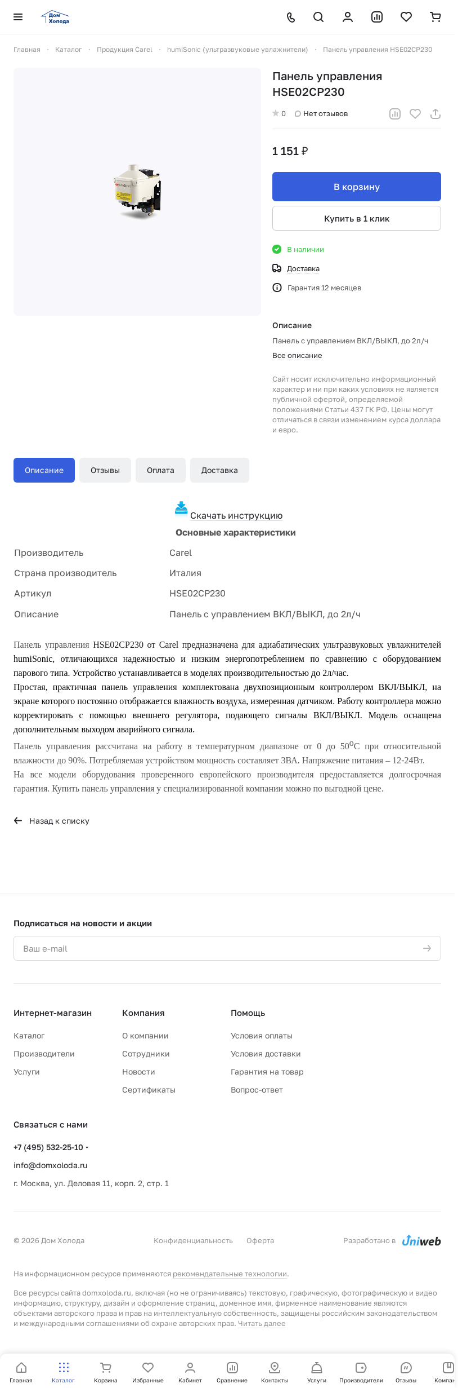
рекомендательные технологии (230, 1273)
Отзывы (105, 470)
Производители (44, 1053)
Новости (138, 1071)
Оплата (160, 470)
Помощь (248, 1012)
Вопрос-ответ (257, 1089)
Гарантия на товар (267, 1071)
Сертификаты (149, 1089)
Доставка (219, 470)
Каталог (29, 1035)
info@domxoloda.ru (50, 1165)
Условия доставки (266, 1053)
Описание (44, 470)
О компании (145, 1035)
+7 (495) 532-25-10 (48, 1147)
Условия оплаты (262, 1035)
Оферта (260, 1240)
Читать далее (262, 1323)
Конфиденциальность (193, 1240)
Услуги (27, 1071)
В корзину (357, 186)
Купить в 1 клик (357, 218)
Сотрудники (146, 1053)
